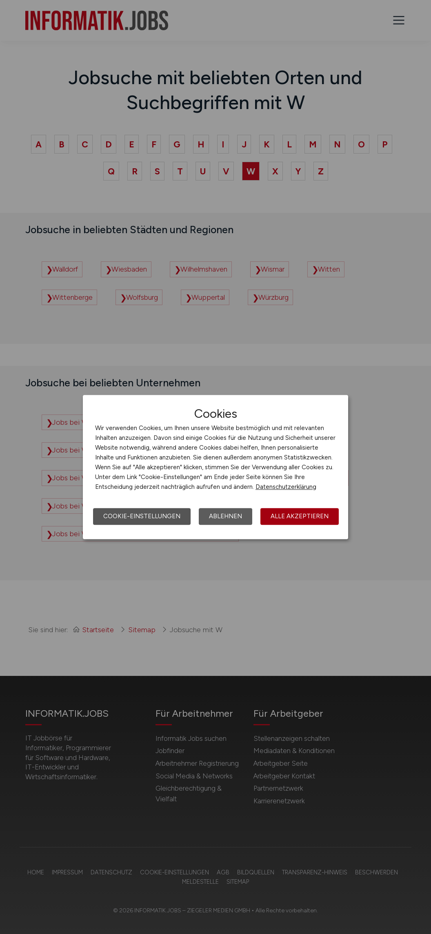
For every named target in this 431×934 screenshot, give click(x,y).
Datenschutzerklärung (285, 486)
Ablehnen (225, 516)
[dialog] (215, 467)
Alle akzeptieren (300, 516)
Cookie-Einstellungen (141, 516)
